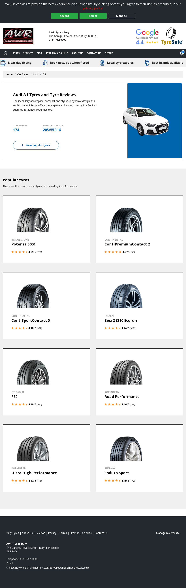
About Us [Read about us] (27, 532)
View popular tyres (36, 145)
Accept (64, 16)
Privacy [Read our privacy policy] (52, 532)
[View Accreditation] (172, 35)
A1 (44, 74)
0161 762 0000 (57, 39)
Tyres (16, 53)
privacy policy (93, 8)
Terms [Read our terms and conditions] (63, 532)
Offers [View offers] (109, 53)
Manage (121, 16)
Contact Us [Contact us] (94, 53)
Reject (93, 16)
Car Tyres (22, 74)
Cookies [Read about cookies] (87, 532)
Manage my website (168, 532)
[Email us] (47, 567)
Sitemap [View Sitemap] (74, 532)
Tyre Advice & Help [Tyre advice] (57, 53)
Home (9, 74)
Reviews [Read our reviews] (40, 532)
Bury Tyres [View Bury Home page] (12, 532)
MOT (39, 53)
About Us (77, 53)
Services (28, 53)
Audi (35, 74)
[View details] (46, 229)
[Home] (5, 53)
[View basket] (182, 53)
